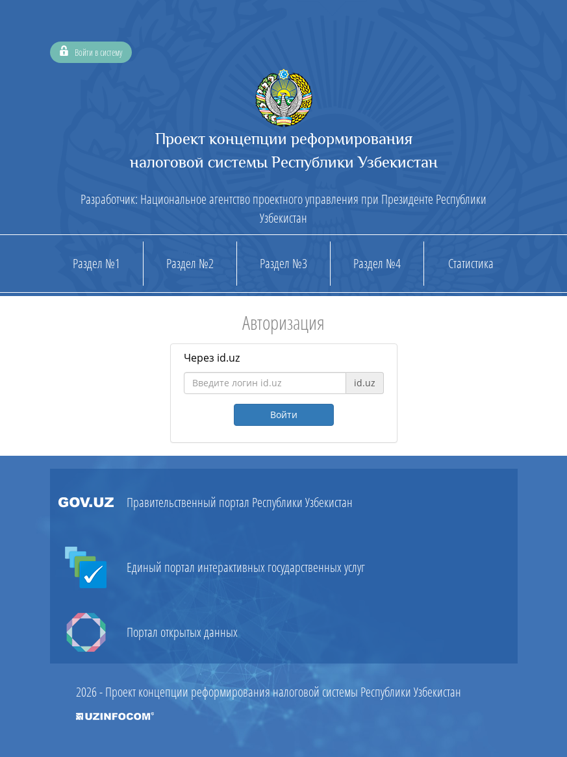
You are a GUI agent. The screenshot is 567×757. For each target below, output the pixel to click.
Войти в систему (91, 50)
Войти (283, 414)
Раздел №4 (377, 263)
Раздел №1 (96, 263)
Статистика (471, 263)
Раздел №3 (283, 263)
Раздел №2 (190, 263)
